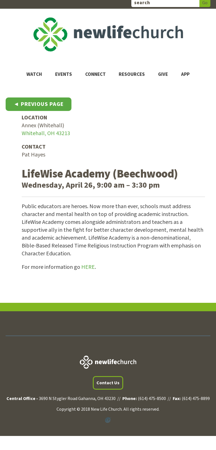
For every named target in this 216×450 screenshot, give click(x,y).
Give (163, 74)
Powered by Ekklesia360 (108, 420)
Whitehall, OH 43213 (46, 133)
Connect (95, 74)
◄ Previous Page (39, 104)
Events (63, 74)
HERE (88, 267)
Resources (132, 74)
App (185, 74)
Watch (34, 74)
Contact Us (108, 383)
